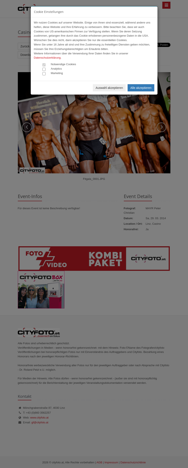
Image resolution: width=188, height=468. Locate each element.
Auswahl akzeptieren (109, 87)
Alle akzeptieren (141, 87)
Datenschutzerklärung (47, 57)
